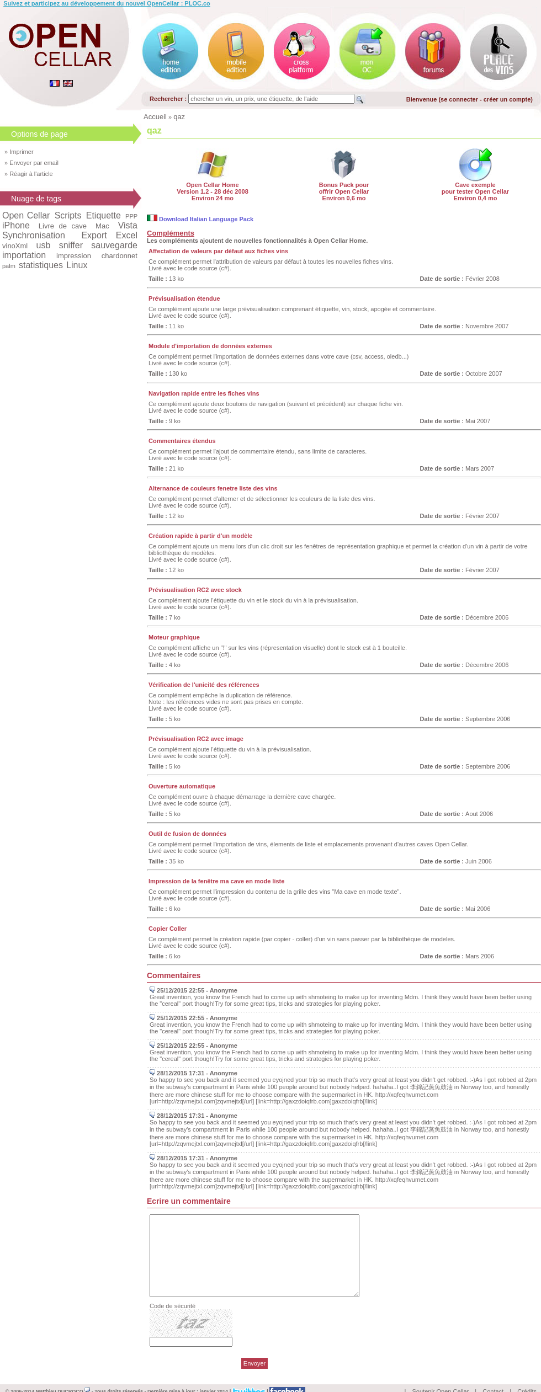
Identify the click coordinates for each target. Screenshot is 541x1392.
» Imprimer (19, 151)
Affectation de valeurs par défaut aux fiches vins (218, 251)
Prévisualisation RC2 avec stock (195, 589)
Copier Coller (167, 928)
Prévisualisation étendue (184, 298)
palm (8, 266)
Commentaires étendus (182, 441)
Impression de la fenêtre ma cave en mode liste (216, 881)
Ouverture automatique (181, 786)
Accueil (155, 117)
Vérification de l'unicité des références (203, 684)
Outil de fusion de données (187, 833)
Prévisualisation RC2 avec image (195, 738)
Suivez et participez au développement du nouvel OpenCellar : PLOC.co (106, 3)
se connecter (459, 99)
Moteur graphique (174, 637)
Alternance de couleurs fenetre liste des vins (213, 488)
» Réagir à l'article (28, 173)
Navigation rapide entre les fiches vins (203, 393)
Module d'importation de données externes (210, 346)
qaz (179, 117)
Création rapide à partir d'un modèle (200, 535)
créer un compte (507, 99)
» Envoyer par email (31, 162)
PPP (131, 216)
